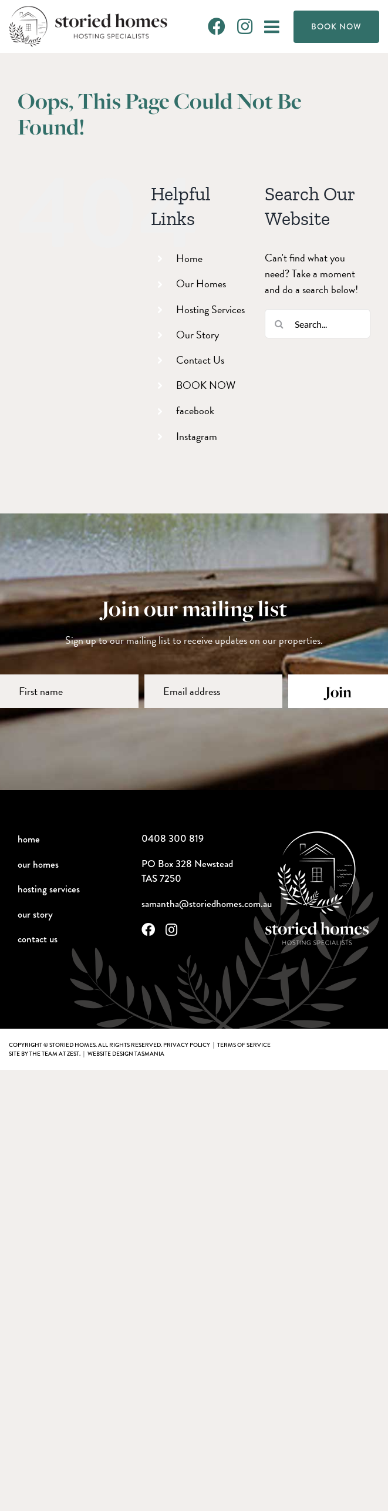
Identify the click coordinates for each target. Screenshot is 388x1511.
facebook (195, 410)
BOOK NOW (205, 385)
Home (189, 258)
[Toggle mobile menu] (273, 26)
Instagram (196, 436)
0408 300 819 (172, 838)
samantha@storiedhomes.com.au (206, 903)
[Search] (279, 323)
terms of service (244, 1044)
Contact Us (200, 360)
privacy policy (186, 1044)
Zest (73, 1053)
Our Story (197, 335)
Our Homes (201, 283)
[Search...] (317, 323)
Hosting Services (210, 309)
